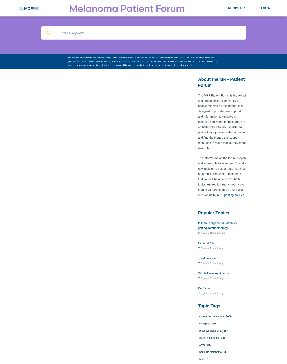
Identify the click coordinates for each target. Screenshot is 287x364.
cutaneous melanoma (215, 316)
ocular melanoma (212, 338)
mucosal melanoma (213, 331)
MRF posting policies (230, 195)
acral (205, 345)
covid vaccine (207, 258)
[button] (236, 8)
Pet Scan (204, 288)
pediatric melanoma (213, 352)
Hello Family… (207, 243)
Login (265, 8)
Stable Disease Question (214, 273)
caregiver (207, 324)
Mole (203, 359)
